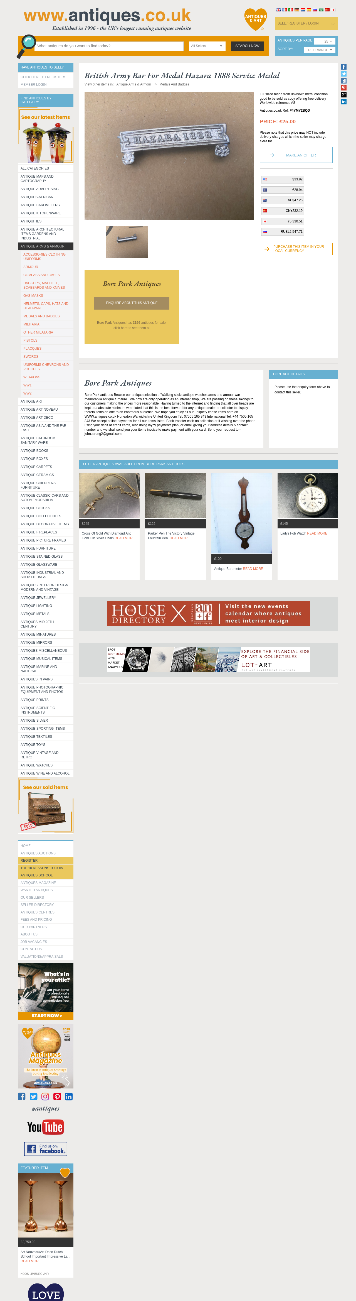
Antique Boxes (34, 459)
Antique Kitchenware (41, 213)
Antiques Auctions (38, 853)
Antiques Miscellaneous (44, 651)
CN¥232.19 (294, 211)
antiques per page (295, 40)
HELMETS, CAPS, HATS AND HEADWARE (45, 306)
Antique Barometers (40, 205)
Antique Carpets (36, 467)
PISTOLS (30, 340)
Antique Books (34, 451)
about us (29, 934)
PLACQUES (32, 349)
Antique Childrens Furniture (38, 485)
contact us (31, 949)
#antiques (46, 1108)
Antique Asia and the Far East (43, 428)
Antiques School (37, 875)
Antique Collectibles (41, 516)
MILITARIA (31, 324)
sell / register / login (298, 23)
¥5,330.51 (295, 221)
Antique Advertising (40, 189)
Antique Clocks (35, 508)
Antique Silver (34, 720)
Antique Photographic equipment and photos (42, 689)
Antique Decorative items (45, 524)
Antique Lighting (36, 606)
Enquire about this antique (132, 303)
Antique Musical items (41, 659)
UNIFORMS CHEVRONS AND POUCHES (46, 367)
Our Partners (34, 927)
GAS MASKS (33, 296)
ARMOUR (30, 267)
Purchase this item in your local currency (298, 249)
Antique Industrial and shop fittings (42, 575)
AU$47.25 (295, 200)
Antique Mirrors (36, 643)
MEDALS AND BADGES (41, 316)
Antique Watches (37, 765)
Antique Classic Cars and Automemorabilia (45, 498)
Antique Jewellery (38, 598)
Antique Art (32, 401)
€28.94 (297, 190)
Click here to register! (43, 77)
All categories (35, 168)
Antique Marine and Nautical (39, 669)
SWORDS (30, 357)
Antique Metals (35, 614)
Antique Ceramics (37, 475)
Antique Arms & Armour (43, 246)
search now (247, 46)
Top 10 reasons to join (42, 868)
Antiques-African (37, 197)
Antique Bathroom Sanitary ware (38, 440)
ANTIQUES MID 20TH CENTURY (37, 624)
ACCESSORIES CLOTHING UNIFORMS (44, 257)
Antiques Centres (38, 912)
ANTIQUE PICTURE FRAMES (43, 540)
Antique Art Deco (37, 418)
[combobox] (207, 46)
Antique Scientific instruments (38, 710)
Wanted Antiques (37, 890)
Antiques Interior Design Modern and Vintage (44, 587)
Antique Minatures (38, 634)
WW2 (27, 393)
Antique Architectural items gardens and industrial (42, 233)
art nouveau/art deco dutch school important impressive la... (45, 1256)
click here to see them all (131, 328)
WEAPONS (31, 377)
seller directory (37, 905)
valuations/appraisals (42, 957)
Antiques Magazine (38, 883)
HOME (26, 846)
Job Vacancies (34, 942)
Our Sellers (32, 898)
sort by (285, 49)
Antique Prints (35, 700)
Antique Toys (33, 745)
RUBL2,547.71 (292, 232)
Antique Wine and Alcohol (45, 773)
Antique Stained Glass (42, 556)
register (29, 861)
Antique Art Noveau (39, 409)
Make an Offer (301, 155)
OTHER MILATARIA (38, 332)
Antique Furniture (38, 548)
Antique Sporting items (43, 729)
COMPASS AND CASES (41, 275)
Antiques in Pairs (37, 679)
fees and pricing (36, 920)
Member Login (33, 85)
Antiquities (31, 221)
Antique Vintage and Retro (39, 755)
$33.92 (297, 179)
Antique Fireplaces (39, 532)
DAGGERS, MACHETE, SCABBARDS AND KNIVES (44, 285)
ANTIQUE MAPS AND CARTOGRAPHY (37, 179)
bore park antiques (132, 283)
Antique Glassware (39, 565)
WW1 (27, 385)
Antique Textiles (36, 737)
